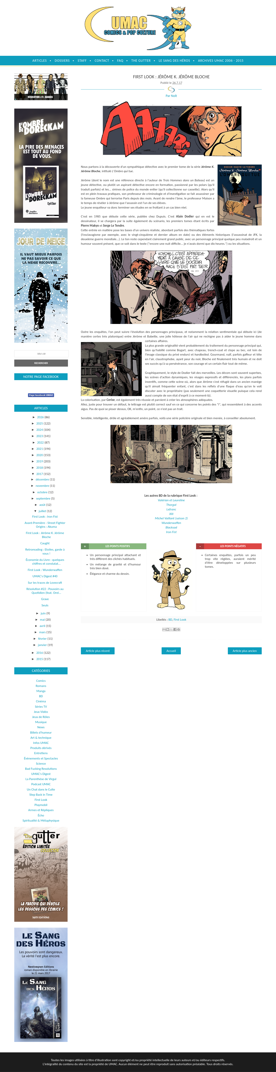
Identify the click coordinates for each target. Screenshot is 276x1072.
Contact (102, 60)
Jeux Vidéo (41, 712)
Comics (40, 681)
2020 (40, 455)
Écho (41, 815)
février (42, 639)
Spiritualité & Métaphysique (41, 821)
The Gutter (141, 60)
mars (42, 632)
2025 (40, 423)
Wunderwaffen (171, 523)
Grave (45, 599)
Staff (82, 60)
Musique (41, 722)
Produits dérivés (40, 748)
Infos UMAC (41, 743)
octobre (42, 492)
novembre (43, 486)
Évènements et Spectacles (41, 758)
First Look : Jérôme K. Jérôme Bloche (45, 535)
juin (43, 613)
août (42, 505)
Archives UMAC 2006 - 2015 (221, 60)
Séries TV (41, 707)
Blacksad (171, 527)
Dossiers (62, 60)
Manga (40, 691)
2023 (40, 436)
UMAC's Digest (40, 774)
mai (42, 620)
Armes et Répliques (40, 810)
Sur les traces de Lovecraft (45, 583)
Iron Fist (171, 532)
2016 (40, 653)
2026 (40, 417)
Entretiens (41, 753)
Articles (39, 60)
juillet (43, 511)
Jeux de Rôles (41, 717)
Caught (45, 543)
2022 (40, 442)
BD (170, 620)
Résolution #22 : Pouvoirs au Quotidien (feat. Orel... (45, 591)
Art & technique (40, 738)
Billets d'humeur (41, 733)
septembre (43, 498)
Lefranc (171, 509)
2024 (40, 430)
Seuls (44, 605)
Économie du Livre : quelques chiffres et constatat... (45, 562)
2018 (40, 468)
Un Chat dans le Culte (41, 789)
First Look (180, 620)
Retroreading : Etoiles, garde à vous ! (45, 551)
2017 (40, 474)
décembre (43, 479)
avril (43, 626)
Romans (41, 686)
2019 (40, 461)
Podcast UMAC (41, 784)
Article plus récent (98, 651)
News (41, 727)
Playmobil (40, 805)
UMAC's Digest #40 (45, 576)
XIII (171, 514)
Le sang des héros (174, 60)
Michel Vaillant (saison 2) (171, 518)
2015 (40, 659)
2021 (40, 449)
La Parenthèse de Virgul (41, 779)
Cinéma (41, 701)
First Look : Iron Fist (45, 517)
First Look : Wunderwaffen (45, 570)
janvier (43, 645)
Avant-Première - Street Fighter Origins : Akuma (45, 525)
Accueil (171, 651)
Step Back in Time (41, 795)
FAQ (120, 60)
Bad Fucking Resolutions (41, 769)
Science (41, 764)
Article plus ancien (245, 651)
